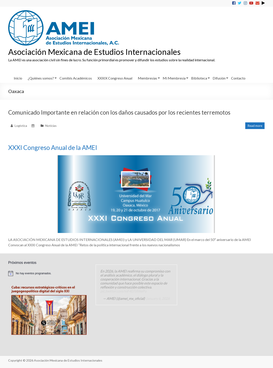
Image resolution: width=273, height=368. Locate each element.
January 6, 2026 (158, 298)
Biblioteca (199, 78)
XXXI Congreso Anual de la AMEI (52, 147)
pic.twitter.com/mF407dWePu (123, 291)
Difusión (219, 78)
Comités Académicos (75, 78)
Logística (21, 125)
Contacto (238, 78)
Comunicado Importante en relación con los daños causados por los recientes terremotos (119, 112)
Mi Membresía (174, 78)
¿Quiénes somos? (41, 78)
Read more (254, 125)
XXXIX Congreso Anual (114, 78)
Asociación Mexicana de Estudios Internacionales (94, 52)
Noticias (51, 125)
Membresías (147, 78)
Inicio (18, 78)
